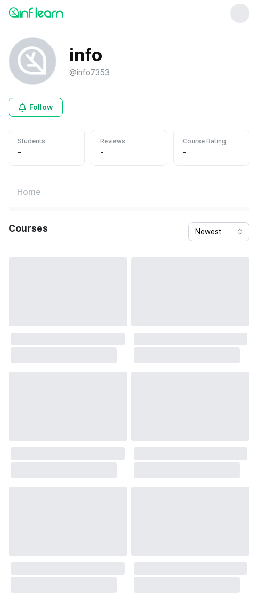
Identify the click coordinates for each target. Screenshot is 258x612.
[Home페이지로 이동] (28, 192)
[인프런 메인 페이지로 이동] (62, 12)
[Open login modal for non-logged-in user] (36, 107)
